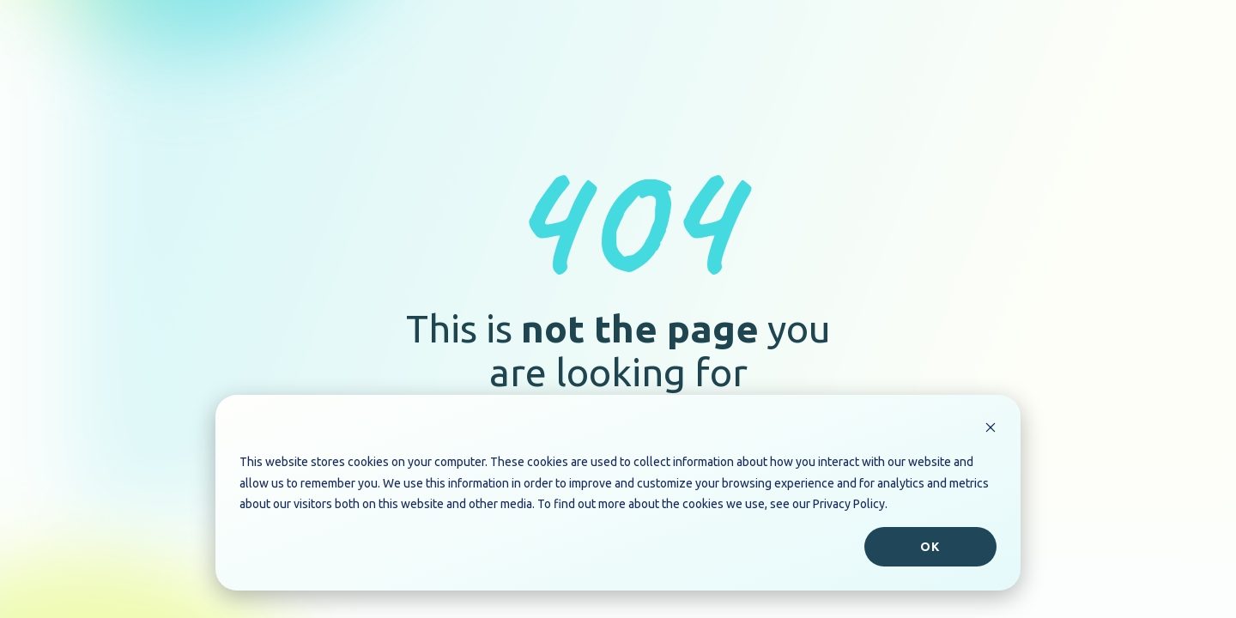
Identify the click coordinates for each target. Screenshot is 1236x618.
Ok (930, 547)
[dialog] (618, 493)
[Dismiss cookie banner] (991, 429)
